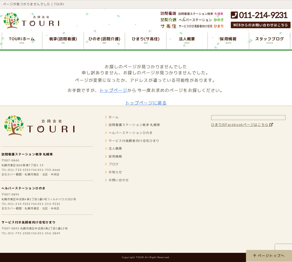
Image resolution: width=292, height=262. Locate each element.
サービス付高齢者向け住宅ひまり (134, 144)
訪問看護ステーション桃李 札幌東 (29, 157)
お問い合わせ (118, 184)
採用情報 (114, 160)
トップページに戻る (146, 102)
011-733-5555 (20, 174)
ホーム (112, 121)
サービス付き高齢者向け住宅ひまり (30, 230)
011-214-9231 (259, 15)
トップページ (113, 90)
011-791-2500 (20, 242)
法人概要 (114, 152)
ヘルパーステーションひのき (25, 194)
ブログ (112, 168)
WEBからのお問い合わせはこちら (260, 25)
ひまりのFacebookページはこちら (245, 128)
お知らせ (114, 176)
